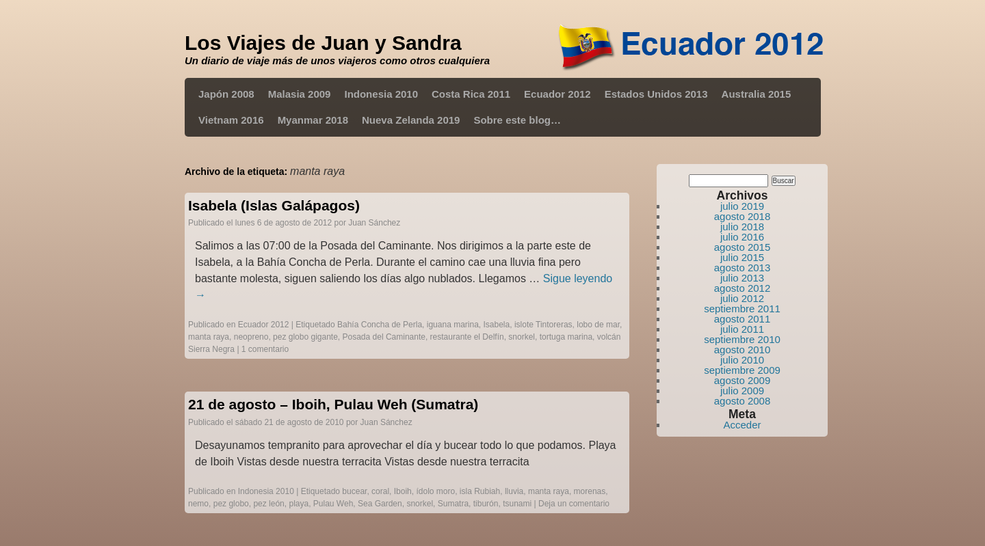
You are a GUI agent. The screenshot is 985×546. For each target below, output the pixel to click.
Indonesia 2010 (381, 94)
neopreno (251, 337)
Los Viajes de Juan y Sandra (323, 42)
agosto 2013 (742, 267)
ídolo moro (435, 491)
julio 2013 (742, 278)
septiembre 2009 (742, 370)
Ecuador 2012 (557, 94)
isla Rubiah (480, 491)
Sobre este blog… (517, 120)
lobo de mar (598, 324)
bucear (354, 491)
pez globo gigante (305, 337)
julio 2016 (742, 237)
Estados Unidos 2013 (656, 94)
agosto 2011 (742, 319)
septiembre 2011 (742, 308)
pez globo (231, 503)
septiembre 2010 (742, 339)
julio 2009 (742, 390)
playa (298, 503)
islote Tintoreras (543, 324)
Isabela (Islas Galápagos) (274, 205)
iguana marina (453, 324)
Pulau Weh (333, 503)
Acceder (742, 425)
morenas (590, 491)
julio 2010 (742, 360)
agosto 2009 (742, 380)
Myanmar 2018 (313, 120)
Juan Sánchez (374, 223)
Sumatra (453, 503)
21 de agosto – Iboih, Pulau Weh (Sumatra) (333, 404)
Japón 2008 (226, 94)
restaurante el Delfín (467, 337)
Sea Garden (380, 503)
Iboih (403, 491)
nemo (198, 503)
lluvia (514, 491)
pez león (268, 503)
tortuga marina (566, 337)
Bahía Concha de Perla (379, 324)
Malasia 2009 (299, 94)
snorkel (521, 337)
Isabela (497, 324)
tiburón (486, 503)
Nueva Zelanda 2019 (411, 120)
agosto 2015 (742, 247)
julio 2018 (742, 226)
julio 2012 (742, 298)
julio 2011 (742, 329)
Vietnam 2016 (231, 120)
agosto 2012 (742, 288)
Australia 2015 (756, 94)
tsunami (517, 503)
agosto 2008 (742, 401)
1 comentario (265, 349)
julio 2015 (742, 257)
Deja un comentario (573, 503)
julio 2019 (742, 206)
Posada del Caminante (384, 337)
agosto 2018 (742, 216)
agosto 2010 (742, 349)
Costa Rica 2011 (471, 94)
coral (380, 491)
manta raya (208, 337)
